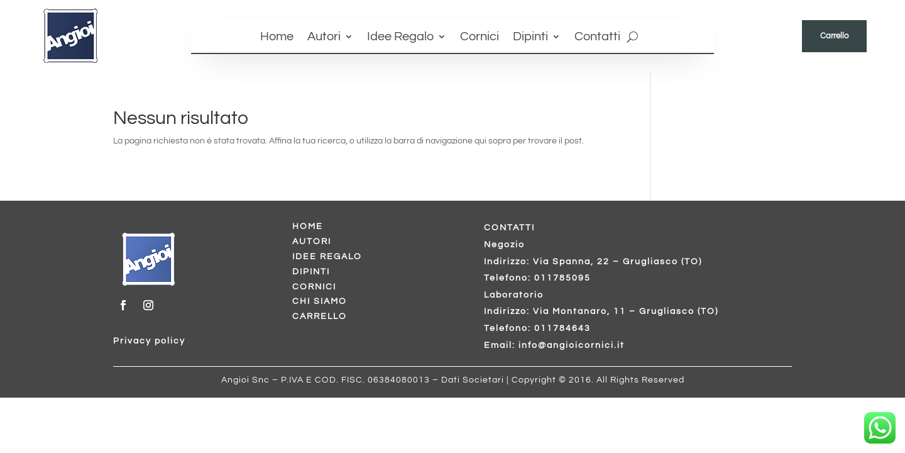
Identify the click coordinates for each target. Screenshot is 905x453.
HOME (307, 226)
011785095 (562, 278)
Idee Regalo (400, 37)
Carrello (834, 35)
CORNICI (314, 286)
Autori (324, 37)
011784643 (562, 328)
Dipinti (530, 37)
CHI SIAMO (319, 301)
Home (276, 37)
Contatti (597, 37)
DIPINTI (311, 271)
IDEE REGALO (327, 256)
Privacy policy (149, 341)
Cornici (479, 37)
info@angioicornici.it (571, 345)
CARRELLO (319, 316)
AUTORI (311, 241)
